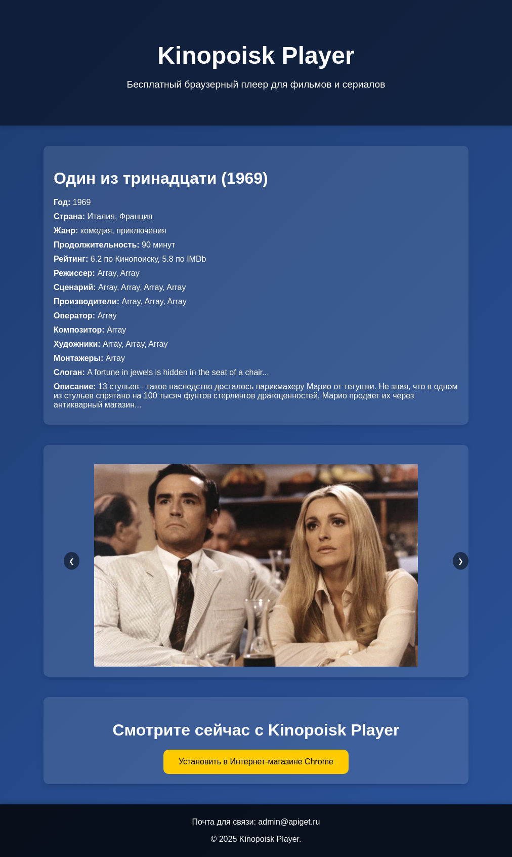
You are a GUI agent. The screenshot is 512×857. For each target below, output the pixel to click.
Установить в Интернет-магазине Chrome (256, 761)
